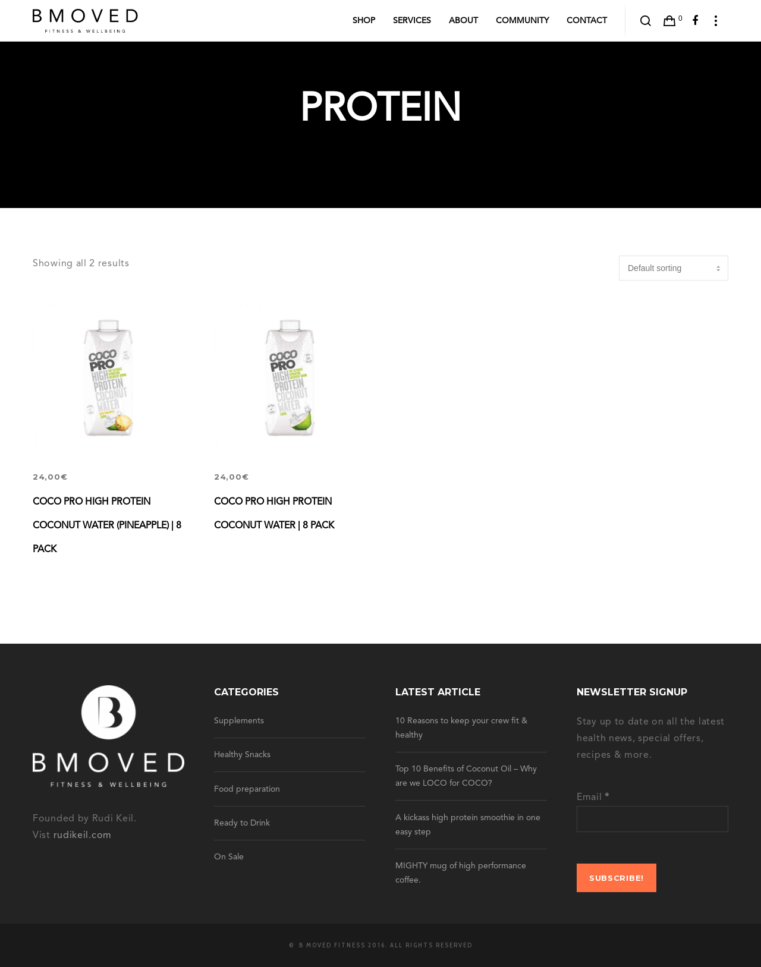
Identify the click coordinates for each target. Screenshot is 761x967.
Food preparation (247, 789)
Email (593, 797)
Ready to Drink (242, 823)
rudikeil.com (83, 835)
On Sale (229, 857)
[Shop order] (673, 268)
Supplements (239, 721)
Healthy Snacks (242, 755)
